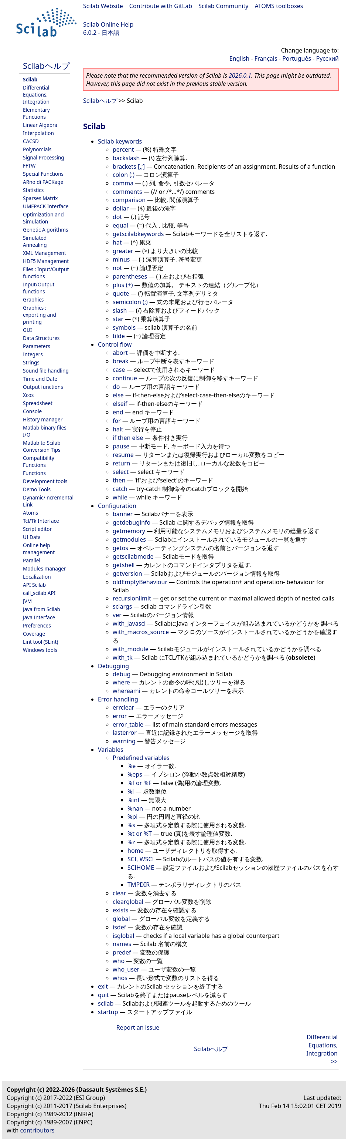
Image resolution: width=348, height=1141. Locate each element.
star (118, 319)
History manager (42, 419)
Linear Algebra (40, 124)
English (239, 58)
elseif (120, 404)
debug (121, 674)
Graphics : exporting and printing (39, 314)
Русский (327, 58)
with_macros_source (141, 632)
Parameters (36, 346)
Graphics (33, 299)
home (135, 851)
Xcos (28, 394)
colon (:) (123, 175)
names (122, 944)
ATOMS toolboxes (279, 6)
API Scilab (34, 584)
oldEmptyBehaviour (140, 582)
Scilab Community (223, 6)
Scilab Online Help (108, 24)
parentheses (130, 276)
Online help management (39, 549)
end (118, 412)
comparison (129, 200)
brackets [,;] (129, 166)
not (117, 268)
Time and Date (40, 378)
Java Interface (39, 617)
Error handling (118, 699)
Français (266, 58)
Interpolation (38, 133)
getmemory (129, 531)
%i (130, 791)
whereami (126, 691)
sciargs (122, 606)
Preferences (37, 625)
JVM (27, 601)
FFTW (29, 165)
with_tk (123, 657)
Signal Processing (43, 157)
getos (120, 548)
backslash (126, 158)
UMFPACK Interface (46, 206)
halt (118, 429)
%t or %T (139, 833)
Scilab (30, 79)
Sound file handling (46, 370)
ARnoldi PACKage (43, 181)
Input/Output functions (38, 288)
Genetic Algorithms (45, 229)
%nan (135, 808)
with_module (131, 649)
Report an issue (137, 1027)
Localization (37, 576)
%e (131, 766)
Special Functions (43, 173)
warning (124, 741)
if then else (128, 438)
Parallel (31, 560)
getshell (123, 565)
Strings (31, 362)
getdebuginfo (131, 522)
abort (120, 353)
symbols (124, 327)
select (121, 472)
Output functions (43, 386)
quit (103, 995)
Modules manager (44, 568)
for (117, 421)
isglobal (123, 936)
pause (121, 446)
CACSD (31, 141)
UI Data (32, 537)
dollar (121, 208)
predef (122, 952)
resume (123, 455)
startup (108, 1012)
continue (125, 378)
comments (127, 192)
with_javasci (129, 623)
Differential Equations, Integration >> (322, 1049)
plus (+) (123, 285)
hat (117, 242)
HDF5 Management (46, 261)
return (121, 463)
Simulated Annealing (35, 241)
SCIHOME (140, 868)
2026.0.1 (240, 75)
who (118, 961)
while (120, 497)
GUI (27, 329)
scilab (105, 1003)
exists (120, 910)
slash (120, 310)
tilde (119, 336)
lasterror (125, 732)
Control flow (115, 344)
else (118, 395)
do (116, 387)
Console (32, 411)
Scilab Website (103, 6)
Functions (34, 473)
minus (121, 259)
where (121, 682)
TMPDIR (138, 885)
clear (119, 893)
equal (120, 225)
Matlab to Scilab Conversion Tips (42, 446)
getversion (127, 573)
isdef (119, 927)
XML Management (44, 252)
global (121, 919)
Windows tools (40, 649)
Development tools (45, 481)
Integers (33, 354)
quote (121, 293)
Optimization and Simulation (43, 218)
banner (123, 514)
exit (103, 986)
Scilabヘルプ (46, 65)
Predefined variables (141, 758)
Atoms (30, 512)
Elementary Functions (36, 113)
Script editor (37, 528)
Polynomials (37, 149)
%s (131, 825)
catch (120, 489)
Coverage (34, 633)
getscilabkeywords (138, 234)
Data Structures (41, 337)
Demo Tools (37, 489)
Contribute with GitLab (160, 6)
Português (296, 58)
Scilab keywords (120, 141)
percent (123, 149)
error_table (128, 724)
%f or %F (139, 783)
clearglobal (128, 902)
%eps (134, 774)
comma (123, 183)
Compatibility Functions (38, 461)
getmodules (129, 539)
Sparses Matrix (40, 198)
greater (123, 251)
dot (117, 217)
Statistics (33, 189)
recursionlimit (132, 598)
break (121, 361)
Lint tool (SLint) (40, 641)
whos (120, 978)
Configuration (117, 506)
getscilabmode (133, 556)
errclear (123, 707)
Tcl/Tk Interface (41, 520)
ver (117, 615)
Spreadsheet (37, 403)
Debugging (113, 666)
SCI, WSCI (140, 859)
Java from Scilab (41, 609)
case (119, 370)
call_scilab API (39, 592)
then (119, 480)
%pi (132, 816)
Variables (110, 749)
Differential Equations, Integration (36, 94)
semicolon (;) (130, 302)
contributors (37, 1130)
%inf (133, 800)
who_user (126, 969)
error (120, 716)
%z (131, 842)
